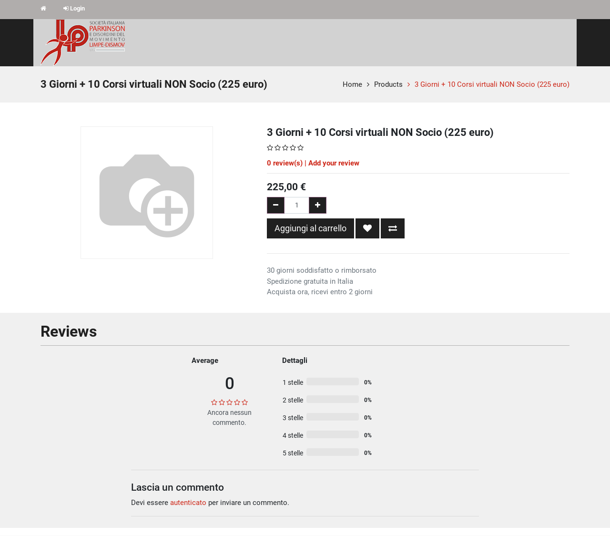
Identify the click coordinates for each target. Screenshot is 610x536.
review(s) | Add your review (313, 163)
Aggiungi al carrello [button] (310, 228)
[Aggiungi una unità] (317, 205)
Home (352, 84)
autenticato (188, 502)
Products (388, 84)
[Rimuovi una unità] (276, 205)
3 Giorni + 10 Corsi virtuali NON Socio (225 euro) (492, 84)
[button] (367, 228)
